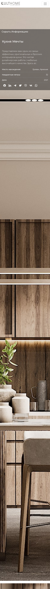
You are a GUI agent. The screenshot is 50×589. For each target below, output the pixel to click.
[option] (25, 291)
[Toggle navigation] (45, 3)
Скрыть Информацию (15, 31)
